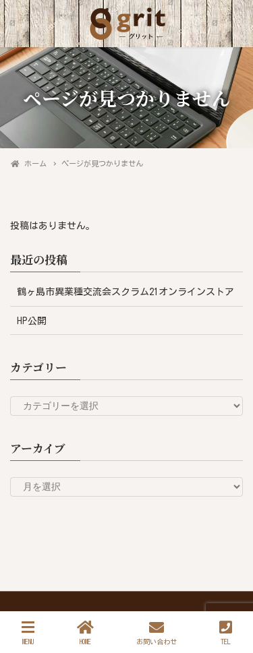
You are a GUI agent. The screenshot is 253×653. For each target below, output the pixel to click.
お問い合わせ (156, 632)
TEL (225, 632)
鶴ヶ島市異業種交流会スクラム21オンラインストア (125, 292)
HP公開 (32, 320)
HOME (85, 632)
